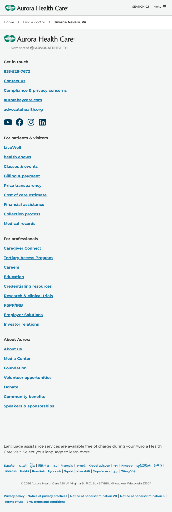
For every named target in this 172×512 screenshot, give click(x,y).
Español (9, 465)
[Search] (140, 6)
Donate (11, 387)
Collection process (22, 214)
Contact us (14, 81)
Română (38, 471)
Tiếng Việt (129, 471)
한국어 (158, 465)
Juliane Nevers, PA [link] (70, 22)
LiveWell (12, 147)
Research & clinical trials (28, 296)
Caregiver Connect (22, 248)
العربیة (22, 465)
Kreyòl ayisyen (99, 465)
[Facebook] (19, 123)
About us (13, 349)
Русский (54, 471)
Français (66, 465)
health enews (17, 157)
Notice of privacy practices (47, 496)
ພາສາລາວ (11, 471)
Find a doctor (34, 22)
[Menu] (159, 6)
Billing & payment (22, 176)
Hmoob (127, 465)
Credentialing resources (28, 286)
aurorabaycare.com (23, 100)
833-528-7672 (17, 71)
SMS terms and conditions (46, 501)
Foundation (15, 368)
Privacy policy (14, 496)
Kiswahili (83, 471)
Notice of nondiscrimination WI (93, 496)
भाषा (115, 465)
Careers (11, 267)
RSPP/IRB (13, 305)
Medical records (19, 223)
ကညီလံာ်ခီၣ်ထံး (143, 465)
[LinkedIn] (42, 123)
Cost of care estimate (25, 195)
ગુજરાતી (80, 465)
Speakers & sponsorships (29, 406)
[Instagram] (31, 123)
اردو (115, 471)
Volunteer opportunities (28, 377)
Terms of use (14, 501)
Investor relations (21, 324)
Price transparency (23, 185)
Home (9, 22)
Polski (24, 471)
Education (14, 277)
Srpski (68, 471)
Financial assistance (24, 204)
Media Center (17, 358)
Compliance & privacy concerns (35, 90)
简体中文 (43, 465)
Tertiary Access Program (28, 258)
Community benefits (24, 396)
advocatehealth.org (23, 109)
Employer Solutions (23, 315)
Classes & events (21, 166)
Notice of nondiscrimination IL (142, 496)
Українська (101, 471)
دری (55, 465)
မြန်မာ (32, 465)
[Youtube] (8, 123)
